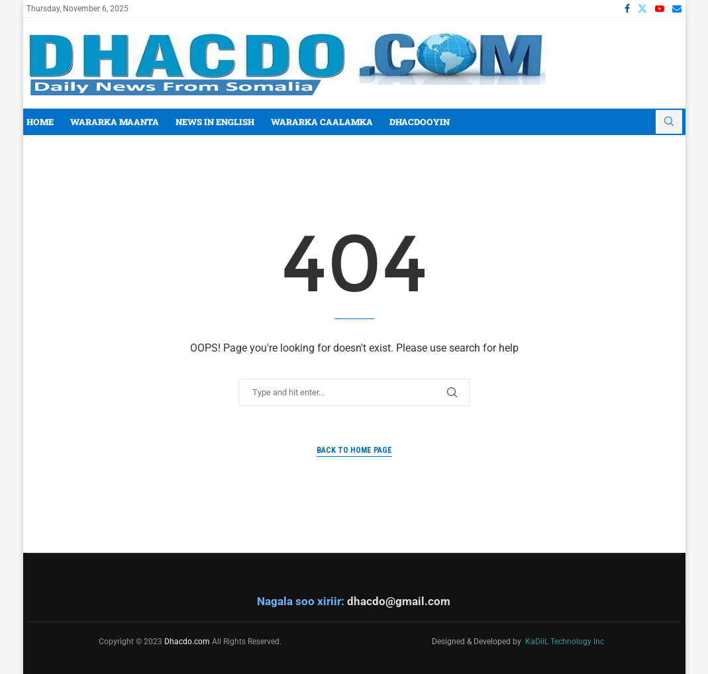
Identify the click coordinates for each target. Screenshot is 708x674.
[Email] (677, 8)
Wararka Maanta (114, 122)
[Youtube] (659, 8)
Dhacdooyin (419, 122)
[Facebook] (627, 8)
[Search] (669, 122)
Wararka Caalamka (322, 122)
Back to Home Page (354, 450)
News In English (215, 122)
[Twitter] (642, 8)
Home (40, 122)
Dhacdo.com (187, 641)
